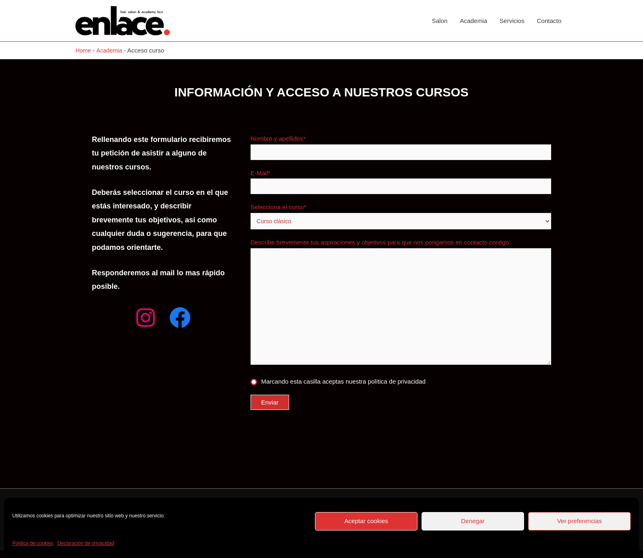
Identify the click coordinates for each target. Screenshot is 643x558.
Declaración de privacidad (85, 543)
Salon (439, 20)
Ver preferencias (579, 520)
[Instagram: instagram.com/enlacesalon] (145, 317)
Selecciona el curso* (401, 217)
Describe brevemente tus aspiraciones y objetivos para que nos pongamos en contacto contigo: (401, 308)
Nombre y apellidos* (401, 147)
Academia (473, 20)
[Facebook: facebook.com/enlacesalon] (180, 317)
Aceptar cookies (366, 520)
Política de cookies (32, 543)
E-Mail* (401, 182)
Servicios (511, 20)
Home (83, 50)
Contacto (549, 20)
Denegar (473, 520)
